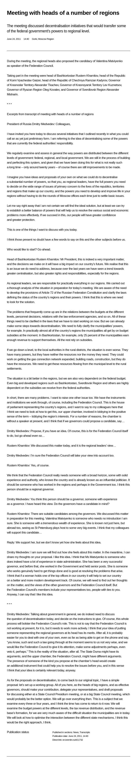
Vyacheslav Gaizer (29, 80)
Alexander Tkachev (46, 85)
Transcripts (85, 732)
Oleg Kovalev (51, 89)
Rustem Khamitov (87, 75)
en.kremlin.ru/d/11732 (72, 739)
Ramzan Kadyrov (96, 80)
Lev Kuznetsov (112, 85)
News (75, 732)
